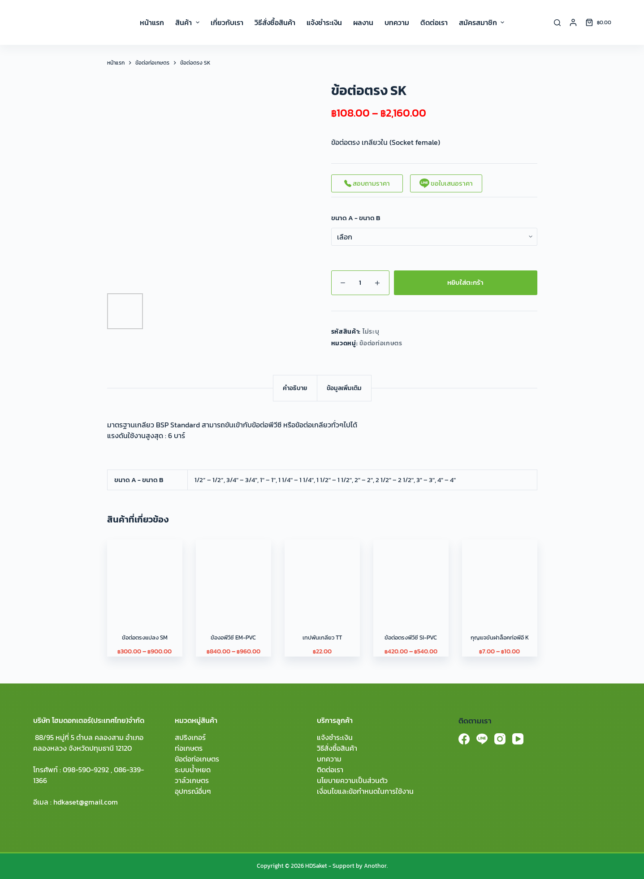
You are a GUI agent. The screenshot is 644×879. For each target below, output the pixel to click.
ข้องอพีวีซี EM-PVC (233, 637)
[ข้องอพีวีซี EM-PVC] (233, 577)
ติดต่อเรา (330, 769)
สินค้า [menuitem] (188, 22)
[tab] (295, 388)
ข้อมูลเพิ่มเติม (344, 388)
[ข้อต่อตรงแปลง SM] (144, 577)
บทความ (329, 758)
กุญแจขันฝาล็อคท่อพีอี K (500, 637)
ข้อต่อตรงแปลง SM (145, 637)
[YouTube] (517, 738)
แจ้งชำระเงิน (335, 737)
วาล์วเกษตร (192, 780)
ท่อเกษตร (189, 748)
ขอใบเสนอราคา (446, 183)
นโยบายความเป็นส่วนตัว (352, 780)
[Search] (557, 22)
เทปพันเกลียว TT (322, 637)
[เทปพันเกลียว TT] (322, 577)
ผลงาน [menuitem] (363, 22)
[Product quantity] (360, 282)
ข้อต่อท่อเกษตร (380, 343)
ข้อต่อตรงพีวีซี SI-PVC (411, 637)
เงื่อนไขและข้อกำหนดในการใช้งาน (365, 791)
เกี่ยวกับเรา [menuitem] (227, 22)
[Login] (573, 22)
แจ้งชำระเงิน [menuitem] (324, 22)
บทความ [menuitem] (397, 22)
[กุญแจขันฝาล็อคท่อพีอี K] (499, 577)
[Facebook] (464, 738)
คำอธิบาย (295, 388)
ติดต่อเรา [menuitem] (434, 22)
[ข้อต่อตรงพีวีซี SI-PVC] (411, 577)
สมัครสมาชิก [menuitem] (481, 22)
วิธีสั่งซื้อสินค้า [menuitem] (275, 22)
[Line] (482, 738)
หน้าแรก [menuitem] (152, 22)
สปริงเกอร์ (190, 737)
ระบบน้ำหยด (193, 769)
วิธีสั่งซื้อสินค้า (337, 748)
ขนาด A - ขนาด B (355, 218)
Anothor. (376, 866)
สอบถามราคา (367, 183)
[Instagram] (500, 738)
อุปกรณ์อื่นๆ (193, 791)
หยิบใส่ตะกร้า (465, 282)
